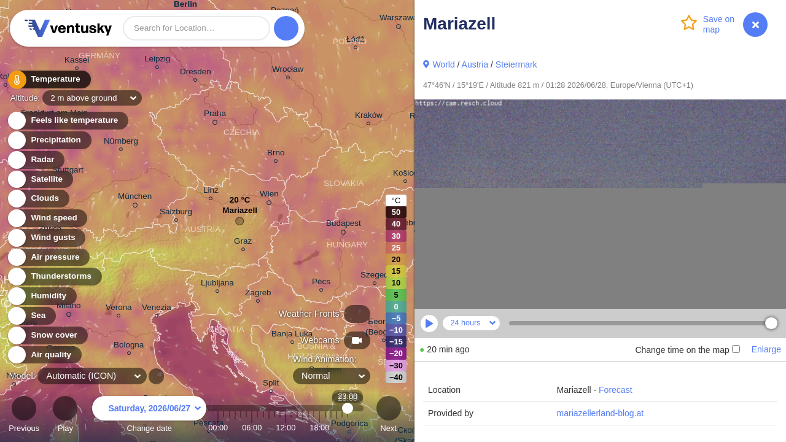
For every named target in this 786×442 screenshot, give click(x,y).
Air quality (44, 355)
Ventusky (66, 28)
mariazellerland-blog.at (600, 413)
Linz (211, 191)
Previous (24, 416)
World (443, 64)
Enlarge (766, 349)
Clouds (38, 198)
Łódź (355, 40)
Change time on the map (687, 350)
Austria (475, 64)
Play (65, 416)
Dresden (195, 73)
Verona (119, 309)
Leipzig (157, 60)
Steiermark (516, 64)
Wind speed (47, 218)
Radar (36, 160)
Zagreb (258, 294)
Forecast (615, 390)
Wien (269, 196)
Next (388, 416)
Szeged (374, 276)
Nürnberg (121, 142)
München (135, 198)
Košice (405, 174)
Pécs (321, 283)
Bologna (129, 346)
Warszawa (398, 19)
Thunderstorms (54, 276)
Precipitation (49, 140)
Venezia (156, 309)
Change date (149, 416)
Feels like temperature (67, 121)
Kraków (369, 116)
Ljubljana (217, 284)
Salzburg (176, 213)
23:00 (348, 427)
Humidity (41, 296)
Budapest (343, 225)
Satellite (40, 179)
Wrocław (287, 70)
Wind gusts (46, 238)
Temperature (48, 79)
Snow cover (47, 335)
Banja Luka (292, 335)
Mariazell (239, 213)
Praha (215, 115)
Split (271, 384)
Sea (31, 316)
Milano (68, 307)
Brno (275, 154)
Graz (243, 242)
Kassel (76, 61)
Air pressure (48, 257)
